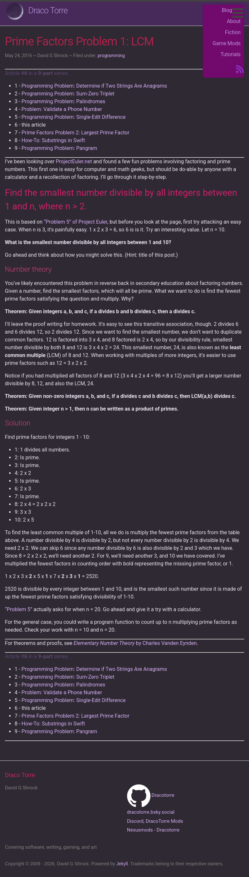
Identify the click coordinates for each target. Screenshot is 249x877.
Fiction (233, 32)
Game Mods (227, 43)
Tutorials (230, 54)
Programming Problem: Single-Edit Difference (73, 117)
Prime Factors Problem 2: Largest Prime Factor (75, 133)
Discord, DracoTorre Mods (155, 821)
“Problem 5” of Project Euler (75, 222)
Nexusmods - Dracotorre (153, 830)
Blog (227, 10)
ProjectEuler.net (74, 161)
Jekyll (122, 863)
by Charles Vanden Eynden (135, 643)
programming (111, 55)
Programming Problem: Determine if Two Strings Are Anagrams (94, 86)
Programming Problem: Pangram (59, 148)
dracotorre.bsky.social (151, 812)
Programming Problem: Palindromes (63, 101)
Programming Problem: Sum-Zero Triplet (67, 94)
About (234, 21)
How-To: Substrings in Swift (53, 140)
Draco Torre (48, 10)
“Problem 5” (18, 609)
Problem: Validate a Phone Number (61, 109)
